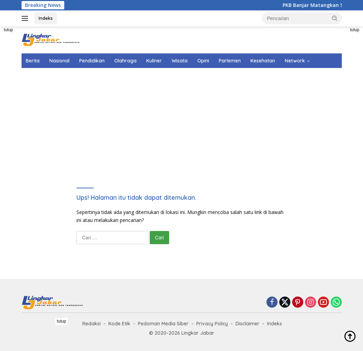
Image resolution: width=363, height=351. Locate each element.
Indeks (46, 18)
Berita (33, 61)
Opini (203, 61)
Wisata (180, 61)
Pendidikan (92, 61)
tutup (8, 29)
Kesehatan (262, 61)
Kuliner (154, 61)
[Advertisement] (190, 118)
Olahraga (125, 61)
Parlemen (230, 61)
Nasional (59, 61)
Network (295, 61)
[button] (335, 18)
